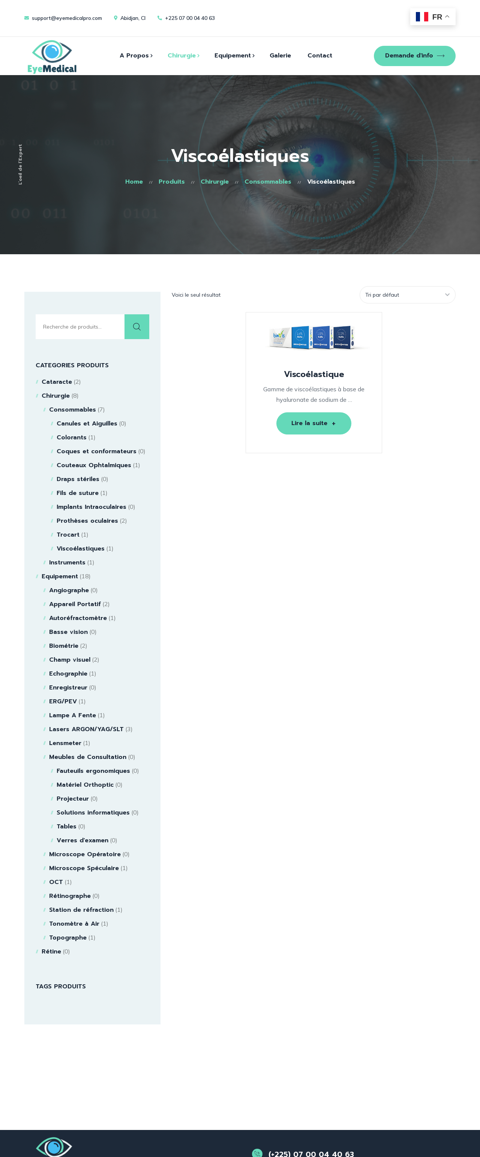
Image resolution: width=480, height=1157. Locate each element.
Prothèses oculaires (87, 520)
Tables (66, 826)
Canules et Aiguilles (87, 423)
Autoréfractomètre (78, 618)
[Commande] (407, 295)
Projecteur (73, 798)
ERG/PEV (63, 701)
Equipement (60, 576)
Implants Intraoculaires (91, 506)
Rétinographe (70, 896)
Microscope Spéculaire (84, 868)
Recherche (136, 326)
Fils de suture (78, 493)
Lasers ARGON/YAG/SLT (86, 729)
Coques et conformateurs (96, 451)
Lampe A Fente (72, 715)
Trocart (68, 534)
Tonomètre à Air (74, 923)
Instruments (67, 562)
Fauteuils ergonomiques (93, 770)
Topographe (68, 937)
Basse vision (68, 632)
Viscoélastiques (81, 548)
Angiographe (69, 590)
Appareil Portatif (75, 604)
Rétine (51, 951)
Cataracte (57, 381)
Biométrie (63, 645)
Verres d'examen (82, 840)
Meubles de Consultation (87, 757)
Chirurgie (56, 395)
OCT (56, 882)
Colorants (72, 437)
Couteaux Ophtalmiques (94, 465)
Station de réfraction (81, 909)
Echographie (68, 673)
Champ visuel (69, 659)
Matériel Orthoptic (85, 784)
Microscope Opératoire (85, 854)
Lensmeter (65, 743)
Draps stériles (78, 479)
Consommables (72, 409)
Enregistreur (68, 687)
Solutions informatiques (93, 812)
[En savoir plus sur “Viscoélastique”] (313, 423)
